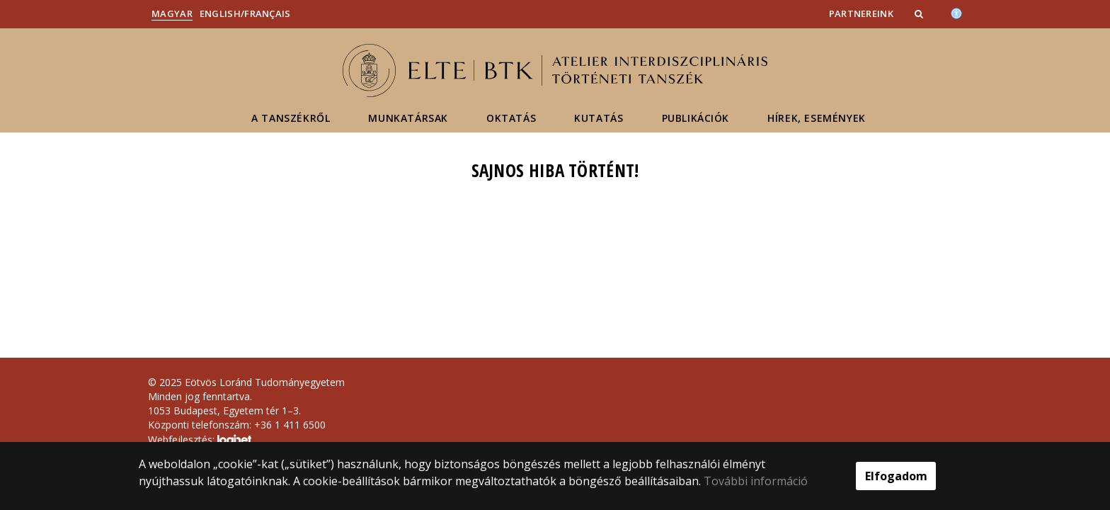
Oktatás (511, 118)
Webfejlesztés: (199, 440)
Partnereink (861, 13)
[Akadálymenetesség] (956, 12)
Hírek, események (816, 118)
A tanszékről (290, 118)
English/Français (245, 13)
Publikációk (696, 118)
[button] (920, 13)
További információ (756, 481)
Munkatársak (408, 118)
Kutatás (598, 118)
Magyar (172, 13)
